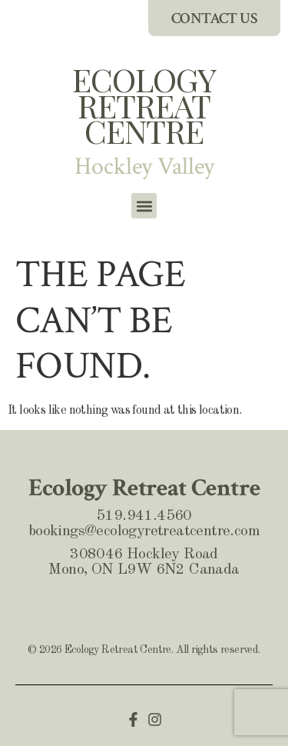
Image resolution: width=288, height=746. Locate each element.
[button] (144, 205)
